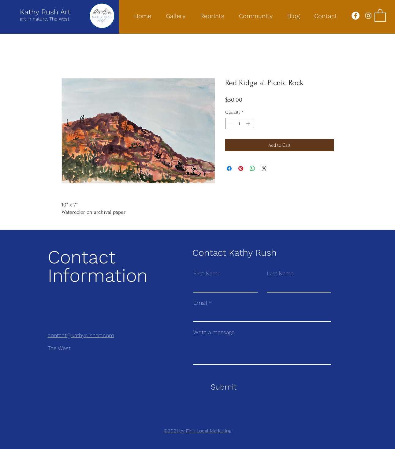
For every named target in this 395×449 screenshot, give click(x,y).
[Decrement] (230, 123)
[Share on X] (264, 168)
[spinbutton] (239, 123)
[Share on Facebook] (229, 168)
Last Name (280, 273)
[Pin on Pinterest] (240, 168)
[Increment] (248, 123)
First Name (207, 273)
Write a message (214, 332)
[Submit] (223, 387)
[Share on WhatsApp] (252, 168)
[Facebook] (356, 16)
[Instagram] (368, 16)
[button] (380, 15)
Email (200, 303)
